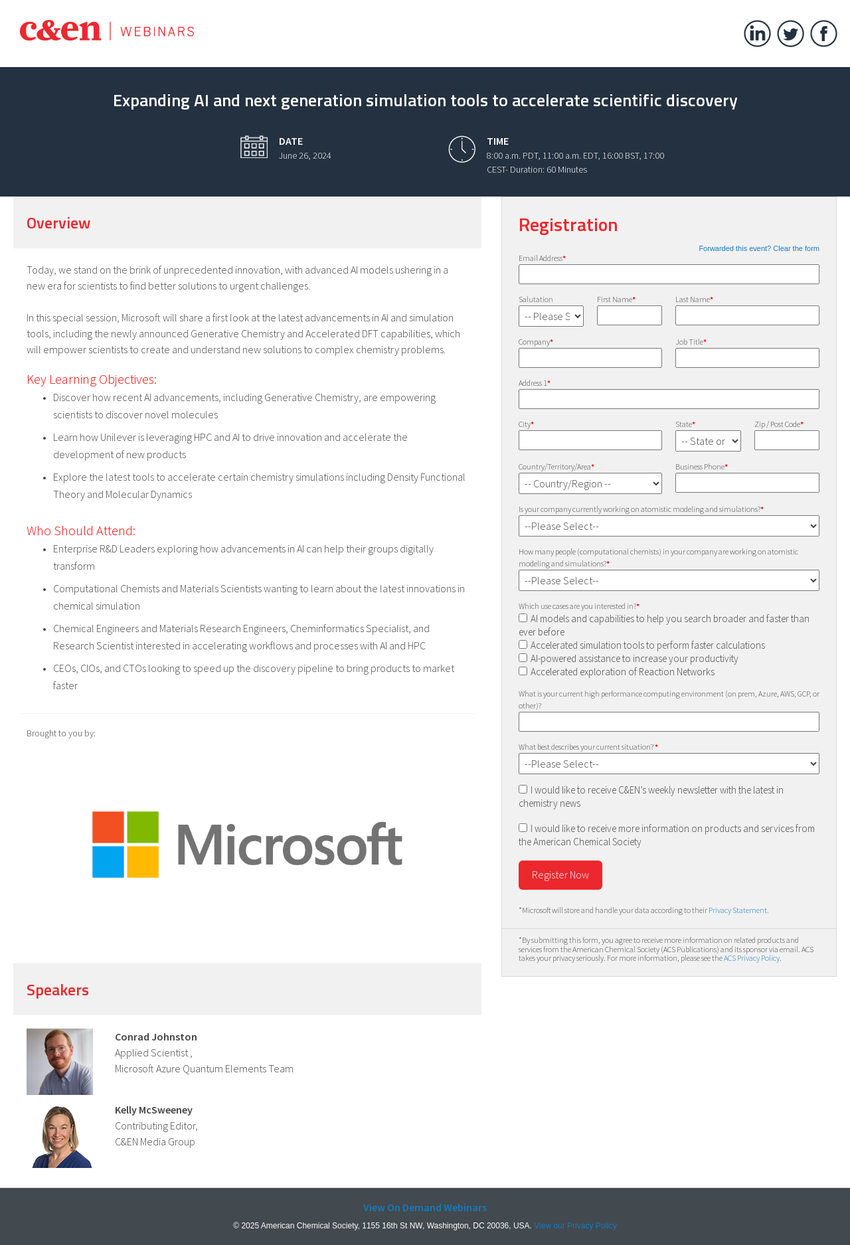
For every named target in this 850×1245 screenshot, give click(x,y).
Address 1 (535, 383)
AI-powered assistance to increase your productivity (634, 658)
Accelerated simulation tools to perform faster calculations (648, 645)
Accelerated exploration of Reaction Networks (623, 671)
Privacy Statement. (739, 910)
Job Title (691, 342)
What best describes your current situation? (588, 747)
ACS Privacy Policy (752, 958)
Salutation (536, 299)
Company (536, 342)
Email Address (542, 258)
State (685, 424)
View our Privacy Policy (575, 1225)
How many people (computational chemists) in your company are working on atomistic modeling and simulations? (658, 557)
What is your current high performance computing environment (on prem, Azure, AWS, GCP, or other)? (669, 699)
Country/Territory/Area (556, 466)
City (526, 424)
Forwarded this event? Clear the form (759, 248)
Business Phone (701, 466)
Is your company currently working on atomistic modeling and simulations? (641, 509)
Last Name (694, 299)
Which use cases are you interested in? (579, 606)
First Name (616, 299)
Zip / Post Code (779, 424)
